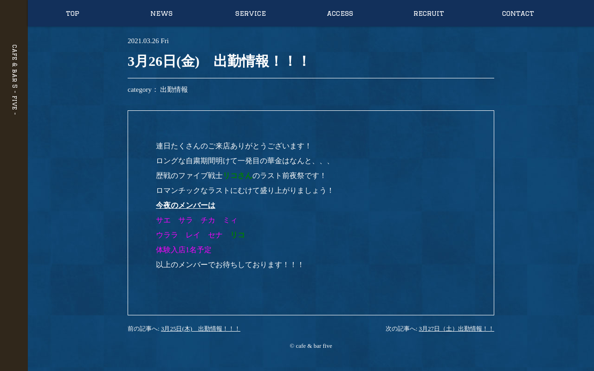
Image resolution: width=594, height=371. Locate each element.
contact (518, 13)
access (340, 13)
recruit (428, 13)
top (72, 13)
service (250, 13)
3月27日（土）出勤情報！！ (457, 328)
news (161, 13)
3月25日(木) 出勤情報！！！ (200, 328)
